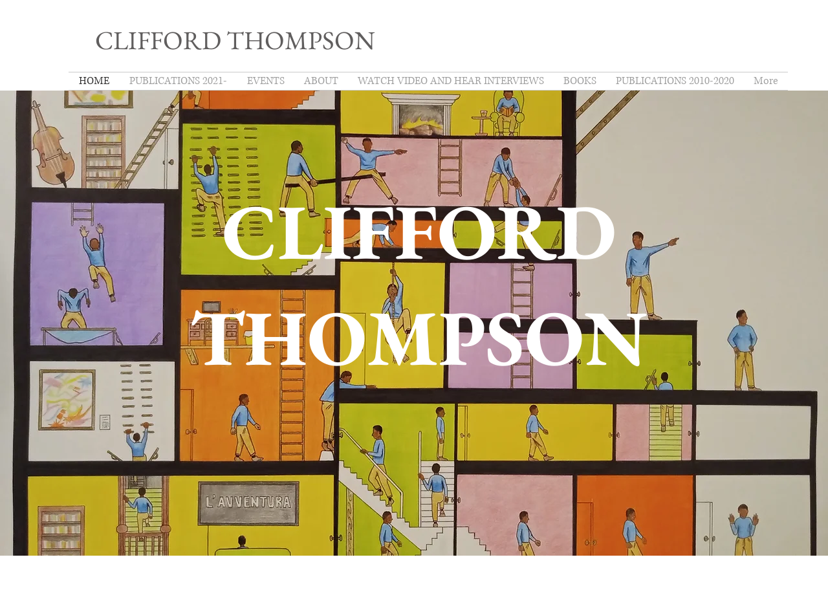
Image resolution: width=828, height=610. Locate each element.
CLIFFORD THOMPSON (235, 40)
